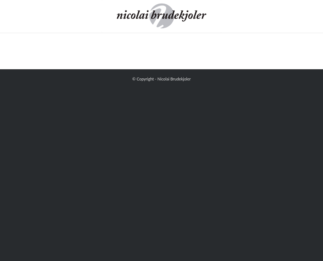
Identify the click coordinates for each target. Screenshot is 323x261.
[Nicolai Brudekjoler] (161, 16)
